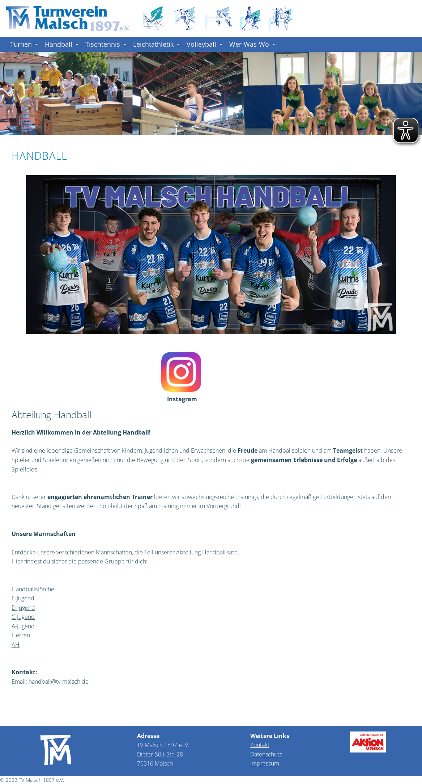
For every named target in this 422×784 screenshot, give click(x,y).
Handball (61, 44)
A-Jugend (23, 626)
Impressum (264, 763)
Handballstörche (33, 589)
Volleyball (204, 44)
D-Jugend (23, 608)
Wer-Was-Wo (252, 44)
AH (16, 645)
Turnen (24, 44)
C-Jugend (23, 617)
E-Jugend (23, 598)
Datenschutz (266, 754)
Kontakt (259, 745)
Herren (21, 635)
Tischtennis (105, 44)
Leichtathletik (156, 44)
